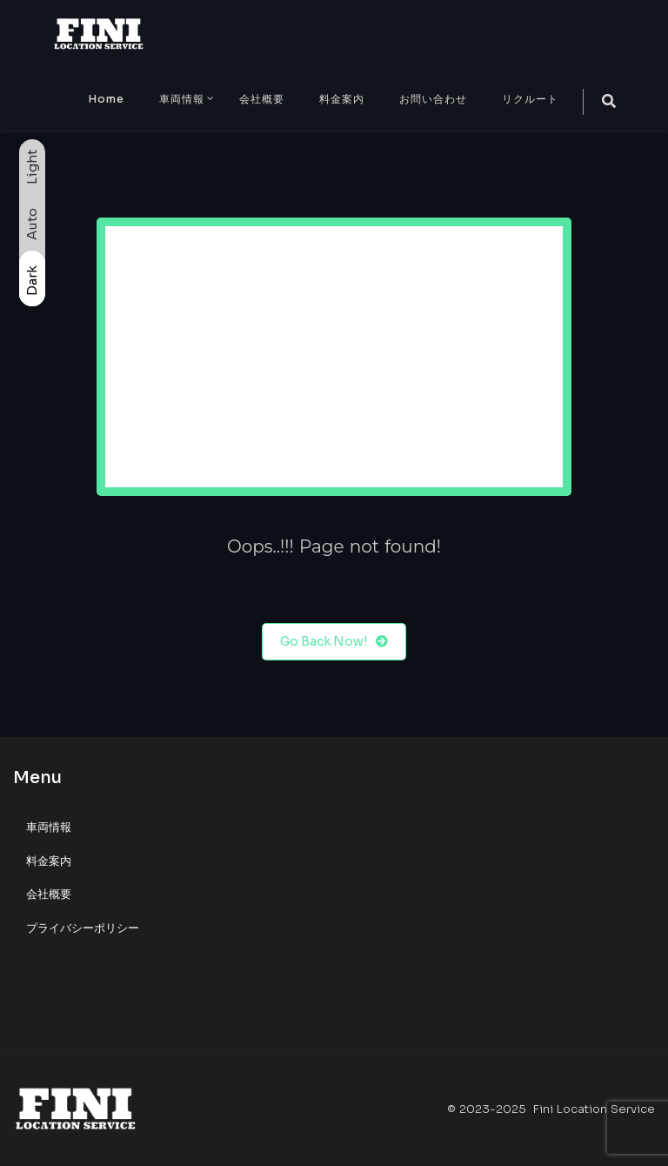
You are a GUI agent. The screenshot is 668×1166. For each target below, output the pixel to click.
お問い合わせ (433, 98)
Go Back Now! (334, 642)
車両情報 (181, 98)
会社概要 (261, 98)
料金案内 (341, 98)
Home (106, 98)
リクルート (530, 98)
